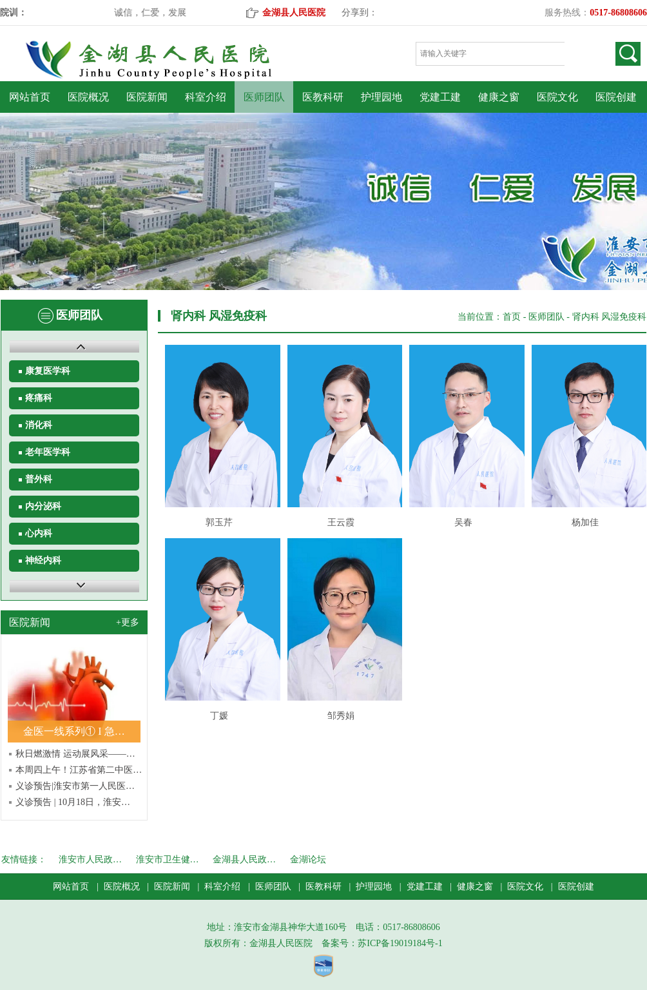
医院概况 (88, 97)
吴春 (463, 522)
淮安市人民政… (90, 859)
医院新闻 (147, 97)
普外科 (38, 479)
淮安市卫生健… (167, 859)
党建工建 (440, 97)
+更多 (127, 622)
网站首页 (29, 97)
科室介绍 (205, 97)
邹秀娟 (340, 716)
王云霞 (340, 522)
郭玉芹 (219, 522)
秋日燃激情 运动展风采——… (75, 754)
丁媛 (219, 716)
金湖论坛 (308, 859)
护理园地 (381, 97)
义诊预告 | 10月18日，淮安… (72, 802)
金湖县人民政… (244, 859)
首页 (512, 317)
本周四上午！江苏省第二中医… (78, 770)
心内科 (38, 533)
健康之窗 (498, 97)
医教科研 (322, 97)
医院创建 (616, 97)
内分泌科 (43, 506)
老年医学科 (47, 452)
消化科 (38, 425)
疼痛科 (38, 398)
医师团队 (264, 97)
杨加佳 (585, 522)
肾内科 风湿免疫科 (609, 317)
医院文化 (557, 97)
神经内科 (43, 560)
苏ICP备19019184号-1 (400, 943)
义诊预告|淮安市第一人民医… (75, 786)
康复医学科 (47, 371)
